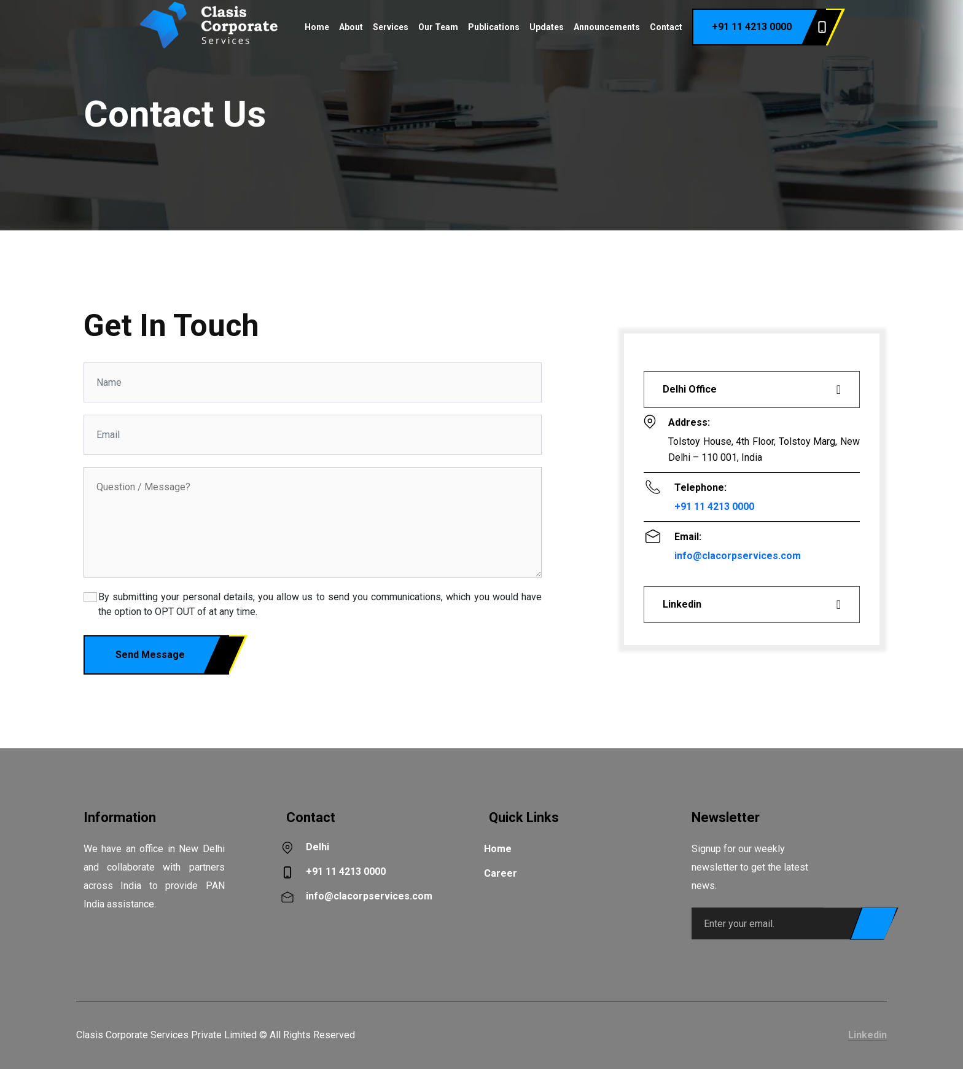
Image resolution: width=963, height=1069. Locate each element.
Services (390, 27)
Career (500, 873)
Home (317, 27)
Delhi (317, 847)
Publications (494, 27)
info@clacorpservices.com (737, 556)
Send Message (172, 654)
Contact (666, 27)
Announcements (607, 27)
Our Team (438, 27)
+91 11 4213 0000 (769, 27)
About (351, 27)
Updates (546, 27)
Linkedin (867, 1035)
